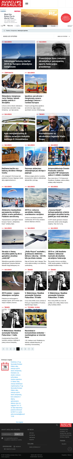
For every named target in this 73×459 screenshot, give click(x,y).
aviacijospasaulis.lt (34, 447)
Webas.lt (70, 455)
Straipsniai (14, 30)
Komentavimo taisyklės (36, 456)
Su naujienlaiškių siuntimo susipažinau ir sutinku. (13, 439)
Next (32, 349)
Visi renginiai (19, 422)
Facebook (18, 446)
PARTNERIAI (32, 437)
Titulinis (8, 30)
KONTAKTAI (32, 435)
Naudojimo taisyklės (36, 455)
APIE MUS (31, 433)
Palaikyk (31, 439)
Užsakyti (17, 434)
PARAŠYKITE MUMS (11, 449)
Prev (3, 349)
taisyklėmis (7, 440)
